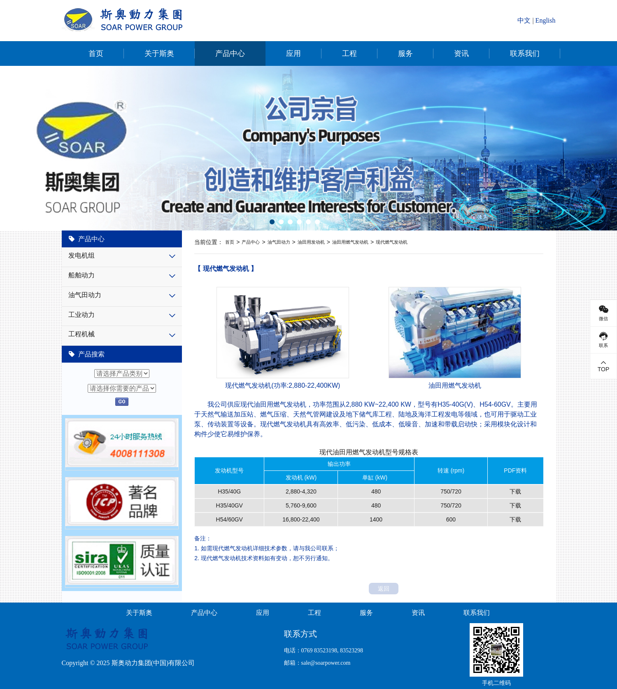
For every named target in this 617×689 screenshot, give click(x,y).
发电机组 (81, 255)
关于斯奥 (159, 53)
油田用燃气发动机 (350, 242)
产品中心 (230, 53)
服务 (405, 53)
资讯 (461, 53)
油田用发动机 (311, 242)
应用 (293, 53)
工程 (349, 53)
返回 (383, 588)
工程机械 (81, 334)
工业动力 (81, 314)
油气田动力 (84, 294)
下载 (515, 491)
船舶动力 (81, 275)
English (546, 20)
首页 (95, 53)
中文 (524, 20)
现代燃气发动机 (391, 242)
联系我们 (525, 53)
